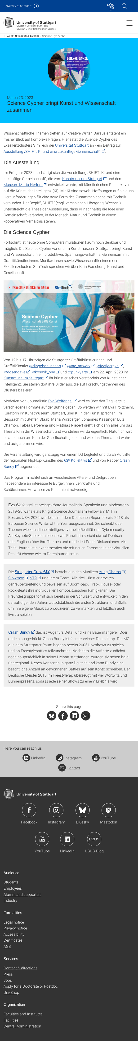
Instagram (69, 757)
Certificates (13, 940)
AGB (7, 946)
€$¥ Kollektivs (75, 460)
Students (11, 881)
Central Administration (22, 1025)
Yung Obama (110, 571)
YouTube (104, 757)
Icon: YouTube (42, 839)
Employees (13, 888)
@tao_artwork (78, 365)
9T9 (33, 577)
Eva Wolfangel (60, 400)
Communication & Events (23, 35)
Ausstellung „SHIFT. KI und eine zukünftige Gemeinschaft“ (52, 151)
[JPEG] (69, 316)
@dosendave (14, 371)
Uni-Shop (11, 992)
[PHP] (63, 715)
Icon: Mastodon (109, 810)
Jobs (8, 980)
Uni (17, 6)
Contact (69, 767)
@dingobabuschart (45, 365)
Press (8, 973)
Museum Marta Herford (23, 184)
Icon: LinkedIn (67, 839)
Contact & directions (20, 967)
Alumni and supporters (22, 894)
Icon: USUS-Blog (94, 839)
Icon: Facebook (29, 810)
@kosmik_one (43, 371)
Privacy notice (15, 927)
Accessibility (14, 934)
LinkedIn (33, 757)
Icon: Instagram (56, 810)
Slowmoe (16, 577)
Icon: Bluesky (83, 810)
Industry (10, 900)
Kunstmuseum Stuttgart (82, 178)
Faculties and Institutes (23, 1013)
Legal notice (14, 922)
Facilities (11, 1020)
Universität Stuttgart (72, 145)
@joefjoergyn (108, 365)
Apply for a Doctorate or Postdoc (31, 986)
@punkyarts (78, 371)
